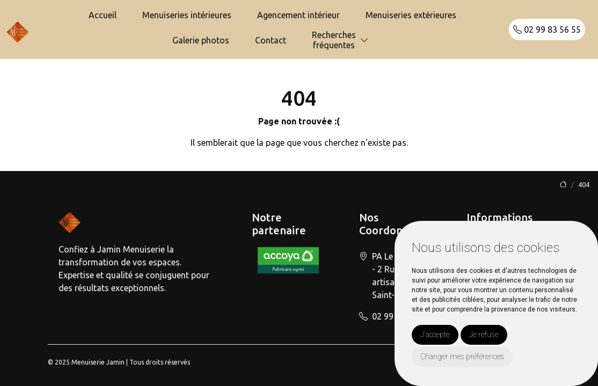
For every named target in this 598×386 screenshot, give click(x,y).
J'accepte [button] (435, 334)
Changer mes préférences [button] (462, 356)
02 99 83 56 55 (547, 29)
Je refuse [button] (484, 334)
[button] (364, 40)
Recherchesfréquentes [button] (334, 40)
